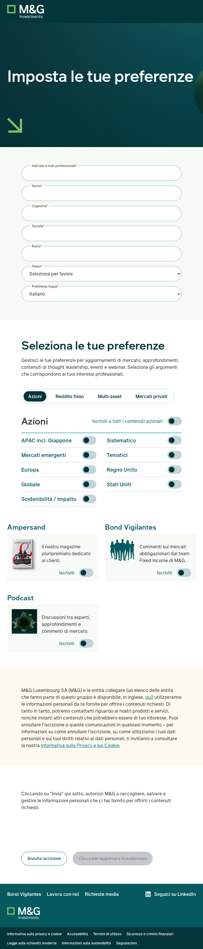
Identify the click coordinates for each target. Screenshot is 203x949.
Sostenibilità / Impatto (48, 498)
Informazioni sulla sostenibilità (86, 943)
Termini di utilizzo (107, 934)
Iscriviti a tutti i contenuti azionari (127, 421)
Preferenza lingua (45, 286)
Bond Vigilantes (24, 894)
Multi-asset (110, 396)
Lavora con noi (63, 894)
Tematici (117, 455)
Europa (30, 469)
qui (148, 697)
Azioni (35, 396)
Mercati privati (151, 396)
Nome (37, 186)
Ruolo (37, 246)
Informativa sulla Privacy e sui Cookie (80, 745)
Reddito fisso (69, 396)
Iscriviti (66, 573)
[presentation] (65, 831)
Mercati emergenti (43, 455)
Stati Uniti (119, 484)
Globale (30, 484)
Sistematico (121, 440)
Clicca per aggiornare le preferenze (113, 858)
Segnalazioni (126, 943)
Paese (37, 266)
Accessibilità (77, 934)
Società (38, 226)
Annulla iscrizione (44, 858)
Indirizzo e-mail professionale (54, 165)
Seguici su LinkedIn (175, 894)
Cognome (40, 206)
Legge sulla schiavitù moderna (32, 943)
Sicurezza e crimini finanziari (150, 934)
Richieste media (102, 894)
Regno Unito (122, 469)
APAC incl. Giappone (46, 440)
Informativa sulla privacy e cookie (34, 934)
